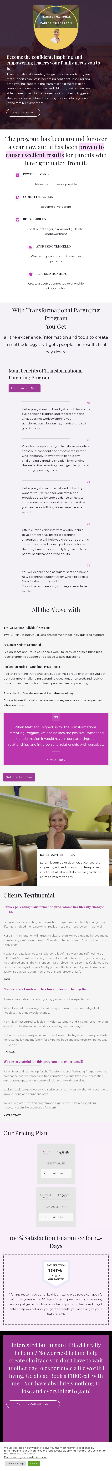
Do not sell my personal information (25, 1457)
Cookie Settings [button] (15, 1463)
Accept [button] (34, 1463)
